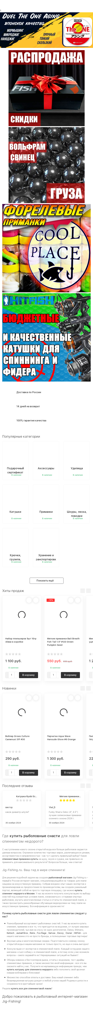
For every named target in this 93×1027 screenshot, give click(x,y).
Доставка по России (28, 392)
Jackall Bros (22, 933)
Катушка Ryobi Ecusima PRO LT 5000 (27, 796)
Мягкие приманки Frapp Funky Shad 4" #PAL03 (70, 796)
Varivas (51, 933)
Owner (69, 933)
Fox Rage (41, 933)
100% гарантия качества (31, 420)
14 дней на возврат (28, 406)
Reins (32, 933)
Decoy (60, 933)
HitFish (77, 933)
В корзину (28, 675)
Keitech (10, 933)
